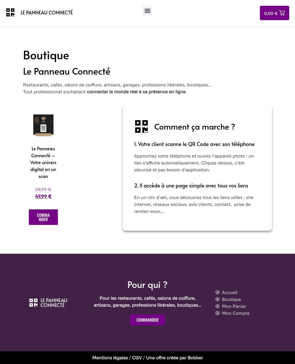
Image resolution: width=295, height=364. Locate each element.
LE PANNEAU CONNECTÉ (47, 12)
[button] (147, 10)
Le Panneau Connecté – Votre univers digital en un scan (43, 162)
